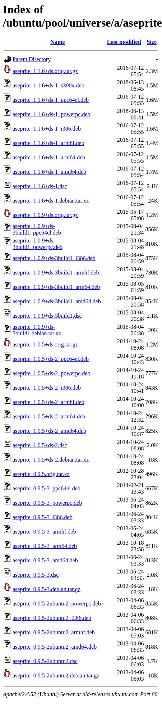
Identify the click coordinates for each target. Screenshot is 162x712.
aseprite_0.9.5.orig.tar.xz (41, 474)
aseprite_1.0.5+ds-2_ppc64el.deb (51, 359)
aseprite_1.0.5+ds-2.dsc (40, 445)
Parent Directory (32, 59)
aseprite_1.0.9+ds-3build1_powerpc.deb (38, 243)
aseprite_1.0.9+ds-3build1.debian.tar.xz (37, 330)
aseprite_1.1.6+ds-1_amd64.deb (49, 172)
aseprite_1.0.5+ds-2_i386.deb (47, 388)
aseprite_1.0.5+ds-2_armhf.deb (48, 402)
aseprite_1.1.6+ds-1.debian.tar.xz (51, 201)
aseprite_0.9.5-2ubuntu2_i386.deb (52, 618)
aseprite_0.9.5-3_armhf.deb (44, 532)
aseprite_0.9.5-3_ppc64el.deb (46, 488)
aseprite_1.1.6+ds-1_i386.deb (47, 129)
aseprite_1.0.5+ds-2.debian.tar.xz (51, 460)
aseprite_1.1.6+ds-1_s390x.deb (48, 85)
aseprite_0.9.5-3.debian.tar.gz (46, 589)
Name (57, 42)
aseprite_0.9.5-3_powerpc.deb (47, 503)
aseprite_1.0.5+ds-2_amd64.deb (49, 431)
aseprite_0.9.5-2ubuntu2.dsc (45, 661)
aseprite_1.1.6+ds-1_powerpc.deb (52, 114)
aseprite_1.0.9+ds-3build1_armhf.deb (56, 272)
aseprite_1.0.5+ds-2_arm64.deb (49, 416)
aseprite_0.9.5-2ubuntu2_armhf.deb (54, 632)
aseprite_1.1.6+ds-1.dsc (40, 186)
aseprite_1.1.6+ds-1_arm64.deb (49, 157)
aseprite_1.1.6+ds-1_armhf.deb (48, 143)
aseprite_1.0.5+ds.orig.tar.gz (45, 344)
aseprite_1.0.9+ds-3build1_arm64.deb (56, 287)
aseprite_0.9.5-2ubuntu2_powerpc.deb (57, 603)
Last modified (124, 42)
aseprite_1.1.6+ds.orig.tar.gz (45, 71)
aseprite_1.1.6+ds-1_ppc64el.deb (51, 100)
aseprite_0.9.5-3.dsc (36, 575)
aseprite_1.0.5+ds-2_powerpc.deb (52, 373)
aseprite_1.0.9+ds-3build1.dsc (47, 316)
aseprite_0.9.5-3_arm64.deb (45, 546)
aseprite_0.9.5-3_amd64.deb (45, 560)
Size (152, 42)
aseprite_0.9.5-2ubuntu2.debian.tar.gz (56, 675)
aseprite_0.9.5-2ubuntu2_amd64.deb (55, 647)
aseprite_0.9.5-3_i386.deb (43, 517)
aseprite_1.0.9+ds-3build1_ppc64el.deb (37, 229)
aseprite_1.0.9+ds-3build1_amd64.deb (57, 301)
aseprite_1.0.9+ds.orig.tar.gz (45, 215)
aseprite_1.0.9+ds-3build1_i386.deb (54, 258)
